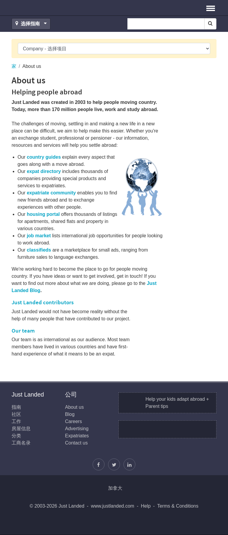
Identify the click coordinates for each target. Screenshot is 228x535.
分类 (16, 435)
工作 (16, 421)
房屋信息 (21, 428)
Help (146, 506)
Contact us (76, 442)
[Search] (210, 23)
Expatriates (77, 435)
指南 (16, 407)
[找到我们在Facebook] (98, 464)
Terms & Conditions (178, 506)
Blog (70, 414)
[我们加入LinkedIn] (129, 464)
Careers (73, 421)
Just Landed (34, 7)
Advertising (76, 428)
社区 (16, 414)
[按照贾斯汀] (114, 464)
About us (74, 407)
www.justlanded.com (112, 506)
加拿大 (115, 488)
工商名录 (21, 442)
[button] (210, 7)
